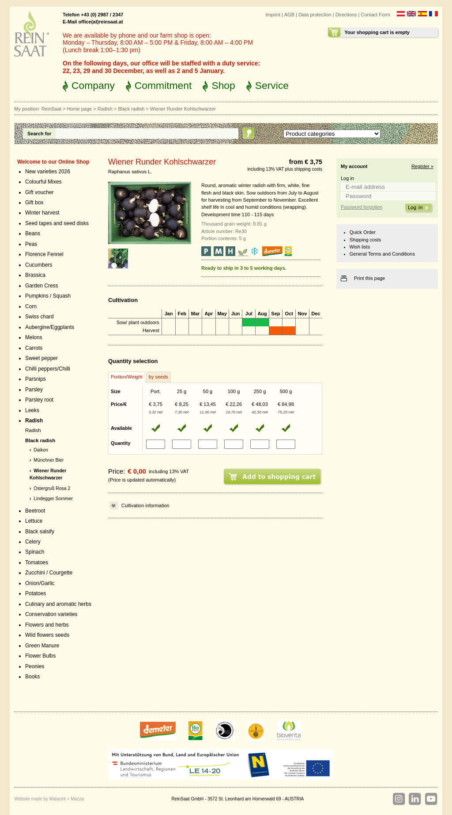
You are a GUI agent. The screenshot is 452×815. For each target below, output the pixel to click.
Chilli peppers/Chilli (47, 369)
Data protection (314, 14)
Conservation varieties (51, 614)
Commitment (163, 85)
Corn (31, 306)
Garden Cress (41, 286)
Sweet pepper (41, 358)
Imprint (272, 14)
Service (272, 85)
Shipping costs (365, 239)
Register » (422, 166)
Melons (33, 337)
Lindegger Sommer (53, 498)
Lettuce (33, 521)
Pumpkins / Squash (48, 296)
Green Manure (42, 646)
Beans (32, 233)
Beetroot (35, 511)
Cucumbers (38, 265)
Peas (31, 244)
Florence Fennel (44, 254)
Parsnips (35, 379)
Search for (39, 133)
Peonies (34, 666)
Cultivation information (145, 505)
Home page (79, 108)
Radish (105, 108)
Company (93, 85)
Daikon (41, 450)
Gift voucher (39, 192)
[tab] (126, 377)
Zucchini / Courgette (48, 573)
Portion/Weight (127, 376)
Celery (33, 542)
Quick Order (363, 232)
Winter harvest (42, 213)
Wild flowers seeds (47, 635)
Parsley (34, 389)
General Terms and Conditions (382, 253)
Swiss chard (39, 317)
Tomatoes (36, 562)
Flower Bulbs (40, 656)
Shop (223, 85)
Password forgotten (362, 207)
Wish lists (360, 246)
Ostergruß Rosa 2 (52, 488)
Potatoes (35, 593)
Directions (346, 14)
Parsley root (39, 400)
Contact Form (375, 14)
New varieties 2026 (47, 171)
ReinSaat (51, 108)
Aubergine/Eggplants (49, 327)
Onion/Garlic (40, 583)
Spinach (34, 552)
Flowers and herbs (47, 625)
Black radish (131, 108)
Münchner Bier (49, 460)
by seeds (158, 376)
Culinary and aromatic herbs (58, 604)
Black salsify (39, 531)
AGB (289, 14)
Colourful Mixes (43, 182)
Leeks (32, 410)
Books (32, 676)
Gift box (34, 202)
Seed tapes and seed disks (57, 223)
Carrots (33, 348)
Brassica (35, 275)
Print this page (369, 278)
